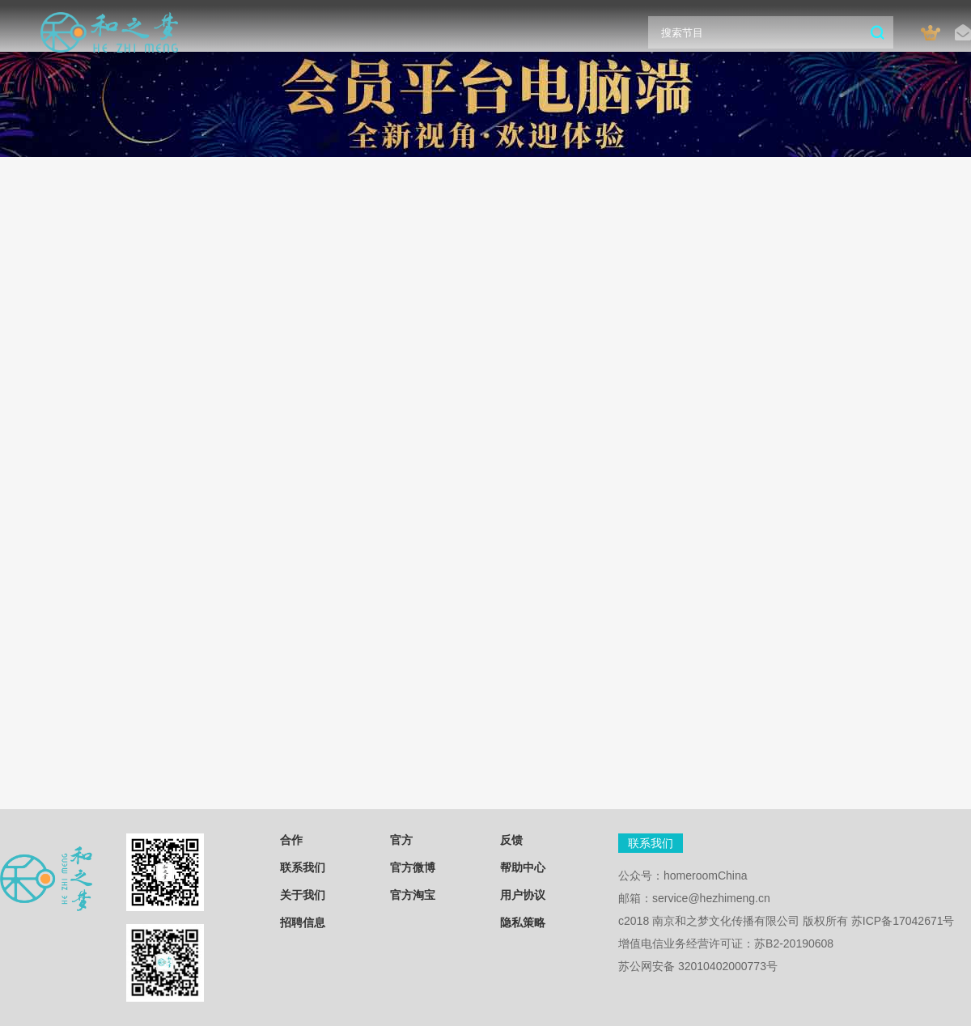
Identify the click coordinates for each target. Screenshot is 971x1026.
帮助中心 (522, 867)
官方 (401, 839)
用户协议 (522, 894)
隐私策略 (522, 922)
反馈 (511, 839)
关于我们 (302, 894)
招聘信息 (302, 922)
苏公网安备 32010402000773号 (698, 966)
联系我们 (302, 867)
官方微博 (412, 867)
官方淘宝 (412, 894)
